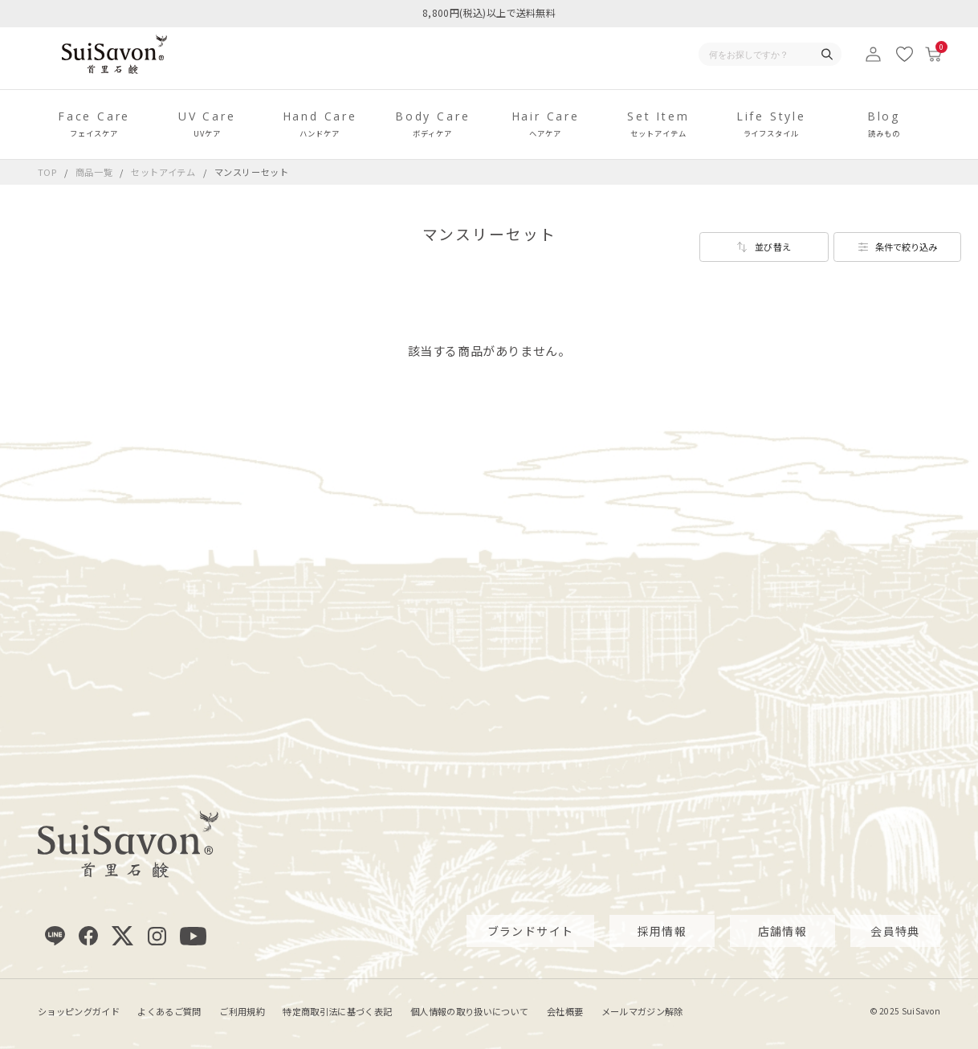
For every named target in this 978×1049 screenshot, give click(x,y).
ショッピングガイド (79, 1010)
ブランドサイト (530, 930)
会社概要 (565, 1010)
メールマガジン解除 (642, 1010)
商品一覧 (93, 171)
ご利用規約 (242, 1010)
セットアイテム (164, 171)
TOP (47, 171)
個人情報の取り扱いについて (469, 1010)
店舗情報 (783, 930)
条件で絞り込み (906, 246)
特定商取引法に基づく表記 (337, 1010)
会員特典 (895, 930)
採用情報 (662, 930)
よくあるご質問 (169, 1010)
